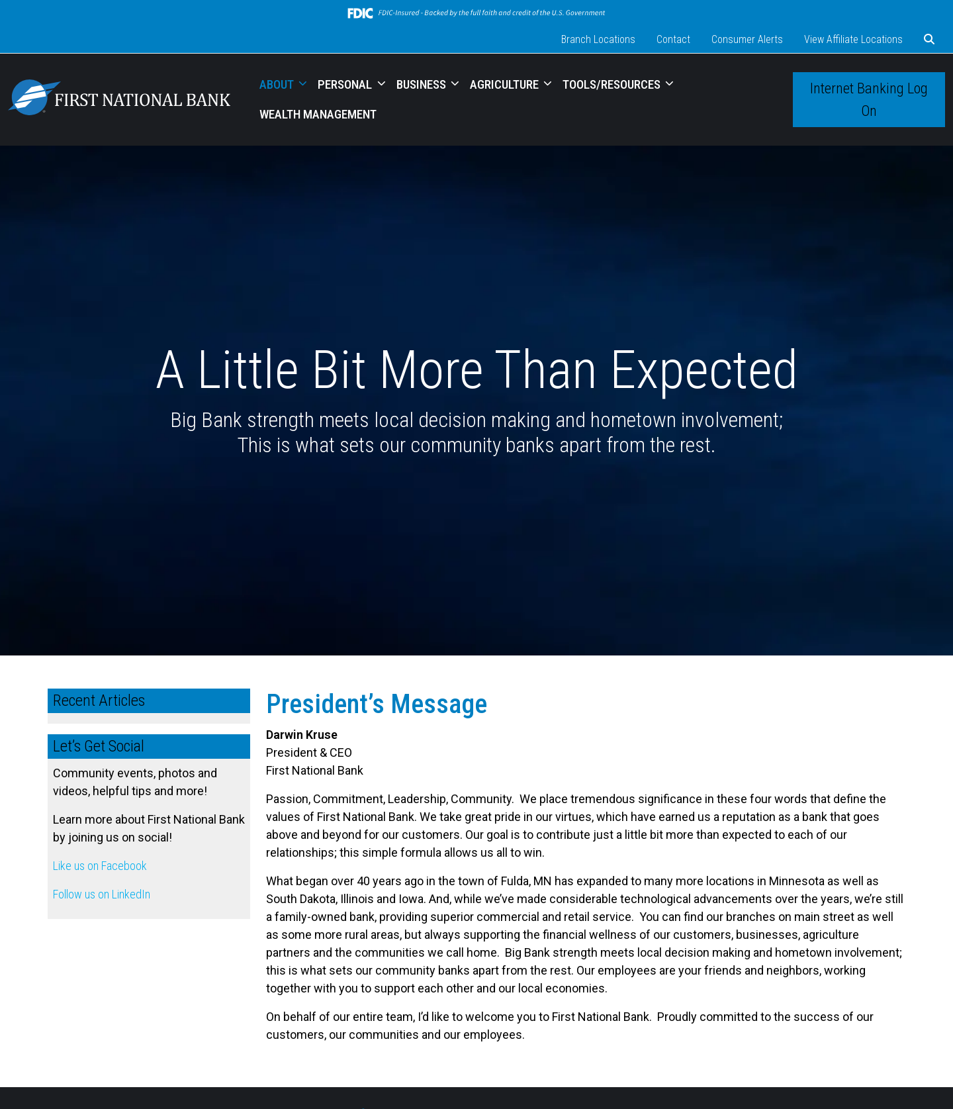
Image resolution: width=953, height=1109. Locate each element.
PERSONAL (346, 84)
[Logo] (119, 99)
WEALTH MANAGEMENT (318, 114)
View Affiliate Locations (853, 39)
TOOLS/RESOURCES (613, 84)
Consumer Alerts (747, 39)
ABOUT (277, 84)
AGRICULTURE (505, 84)
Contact (673, 39)
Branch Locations (598, 39)
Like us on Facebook (100, 866)
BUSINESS (422, 84)
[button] (929, 39)
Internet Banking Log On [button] (869, 99)
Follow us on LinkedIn (101, 894)
